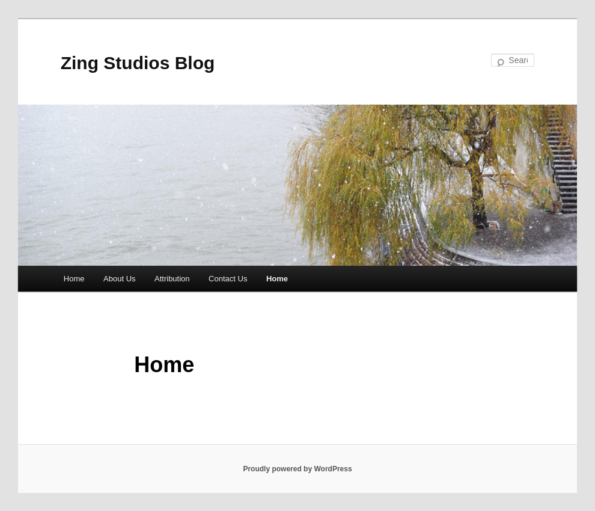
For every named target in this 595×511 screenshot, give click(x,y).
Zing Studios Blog (138, 63)
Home (74, 278)
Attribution (172, 278)
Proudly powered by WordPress (297, 469)
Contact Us (228, 278)
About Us (119, 278)
